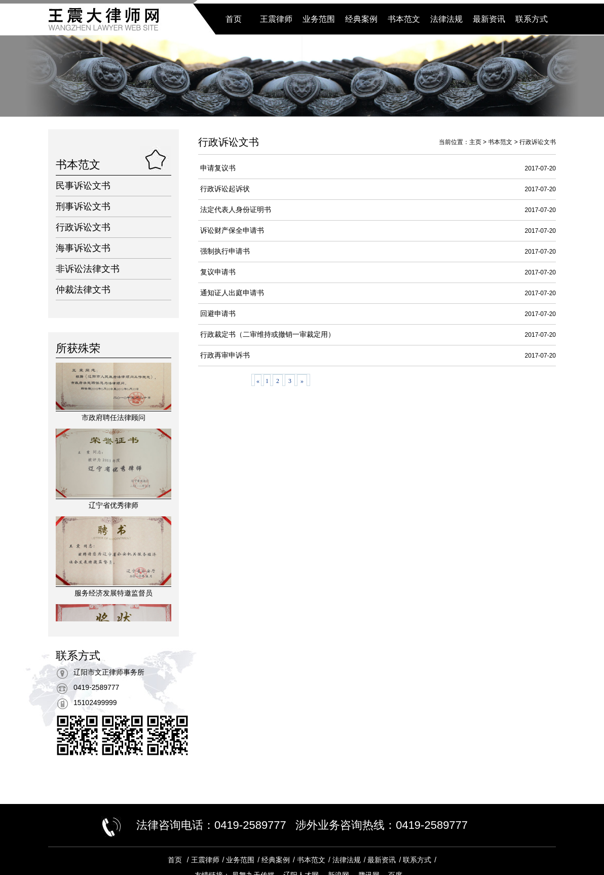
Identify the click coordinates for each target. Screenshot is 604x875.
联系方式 (531, 19)
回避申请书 (218, 314)
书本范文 (404, 19)
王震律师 (276, 19)
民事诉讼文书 (83, 186)
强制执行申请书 (225, 251)
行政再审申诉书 (225, 355)
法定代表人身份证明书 (235, 210)
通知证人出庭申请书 (232, 293)
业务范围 (319, 19)
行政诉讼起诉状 (225, 189)
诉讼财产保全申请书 (232, 230)
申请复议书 (218, 168)
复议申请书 (218, 272)
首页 (233, 19)
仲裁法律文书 (83, 290)
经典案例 (361, 19)
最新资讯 (489, 19)
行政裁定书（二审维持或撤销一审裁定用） (267, 334)
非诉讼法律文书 (88, 269)
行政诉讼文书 (83, 227)
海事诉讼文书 (83, 248)
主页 (475, 142)
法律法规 (446, 19)
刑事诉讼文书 (83, 206)
